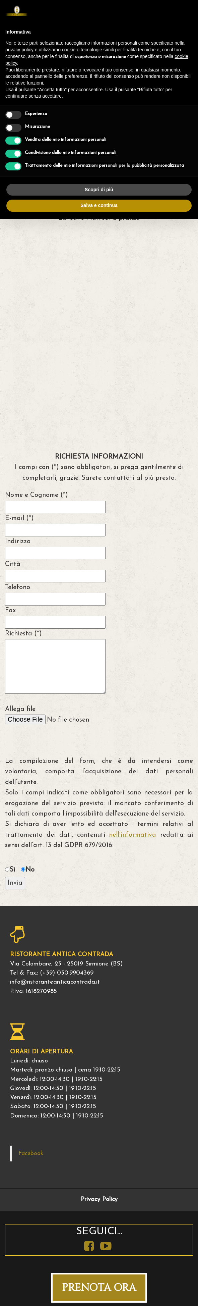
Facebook (30, 1153)
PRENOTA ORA (99, 1288)
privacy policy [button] (19, 49)
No (30, 870)
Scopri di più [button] (99, 189)
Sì (12, 870)
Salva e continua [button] (98, 205)
